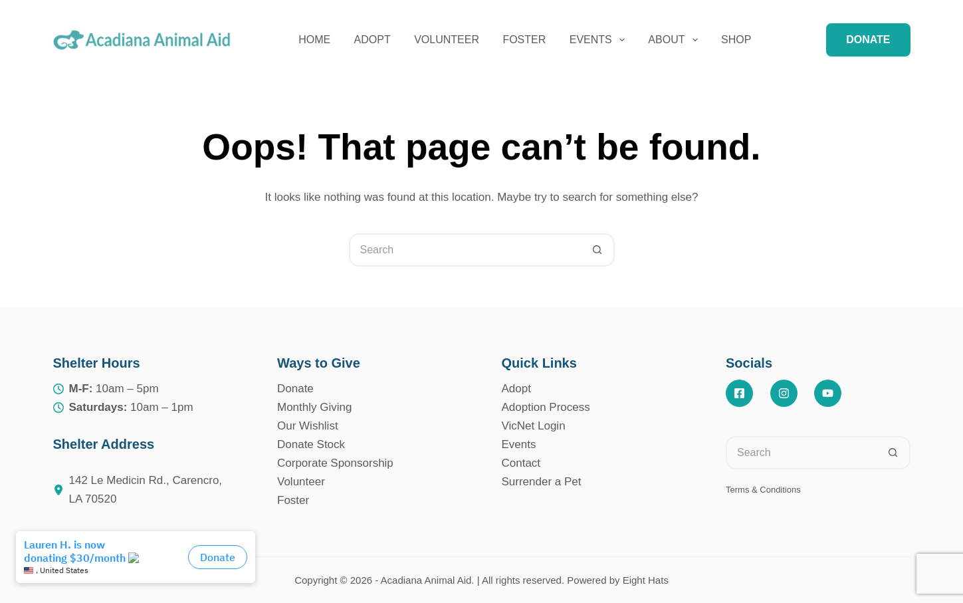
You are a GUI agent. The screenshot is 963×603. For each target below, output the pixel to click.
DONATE (868, 39)
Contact (521, 463)
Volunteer (446, 39)
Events (600, 40)
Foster (524, 39)
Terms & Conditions (763, 490)
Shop (736, 39)
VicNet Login (534, 426)
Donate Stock (311, 444)
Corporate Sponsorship (335, 463)
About (675, 40)
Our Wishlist (307, 426)
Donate (295, 388)
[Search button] (598, 250)
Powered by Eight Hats (618, 580)
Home (314, 39)
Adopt (372, 39)
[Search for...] (465, 250)
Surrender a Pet (542, 481)
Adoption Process (546, 407)
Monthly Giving (314, 407)
